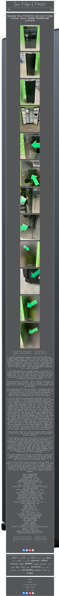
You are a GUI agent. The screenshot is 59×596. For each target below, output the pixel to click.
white (21, 564)
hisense (19, 560)
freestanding (27, 570)
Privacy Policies (30, 585)
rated (12, 567)
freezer (29, 563)
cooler (19, 570)
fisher (44, 567)
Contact (30, 582)
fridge (30, 572)
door (14, 557)
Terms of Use (30, 587)
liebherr (27, 567)
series (28, 558)
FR (32, 590)
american (36, 566)
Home (30, 579)
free (24, 557)
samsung (14, 563)
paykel (49, 564)
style (36, 564)
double (24, 561)
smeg (27, 560)
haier (47, 567)
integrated (43, 564)
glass (19, 558)
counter (14, 560)
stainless (44, 560)
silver (18, 567)
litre (49, 570)
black (49, 558)
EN (28, 590)
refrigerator (35, 560)
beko (10, 558)
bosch (39, 558)
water (43, 558)
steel (23, 567)
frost (33, 557)
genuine (38, 570)
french (45, 570)
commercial (13, 570)
